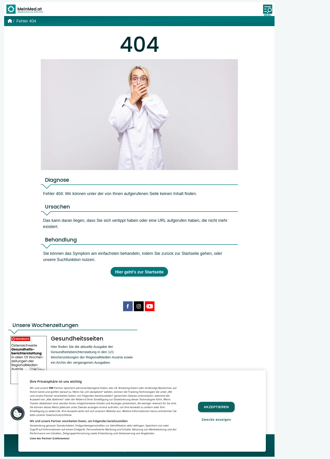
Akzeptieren (216, 407)
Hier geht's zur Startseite (139, 274)
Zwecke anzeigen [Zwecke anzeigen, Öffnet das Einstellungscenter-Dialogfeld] (216, 419)
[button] (17, 413)
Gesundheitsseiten (78, 341)
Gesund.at (184, 452)
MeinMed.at (107, 452)
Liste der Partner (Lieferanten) (49, 438)
